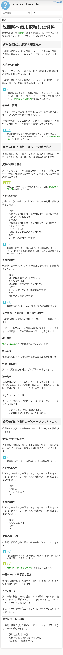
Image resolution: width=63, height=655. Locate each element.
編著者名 (13, 344)
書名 (4, 344)
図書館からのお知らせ (22, 99)
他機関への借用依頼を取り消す (20, 567)
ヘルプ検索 (29, 13)
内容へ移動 (57, 2)
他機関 (20, 33)
